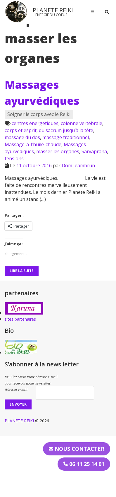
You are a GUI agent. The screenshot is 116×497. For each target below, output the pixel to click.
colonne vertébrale (81, 123)
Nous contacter (76, 448)
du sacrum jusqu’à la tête (66, 130)
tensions (14, 158)
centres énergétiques (35, 123)
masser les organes (57, 151)
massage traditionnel (65, 137)
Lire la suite (22, 270)
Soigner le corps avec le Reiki (38, 114)
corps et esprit (21, 130)
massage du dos (22, 137)
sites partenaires (20, 319)
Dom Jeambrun (78, 165)
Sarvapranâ (94, 151)
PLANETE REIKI (53, 10)
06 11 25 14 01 (83, 463)
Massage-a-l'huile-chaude (33, 144)
